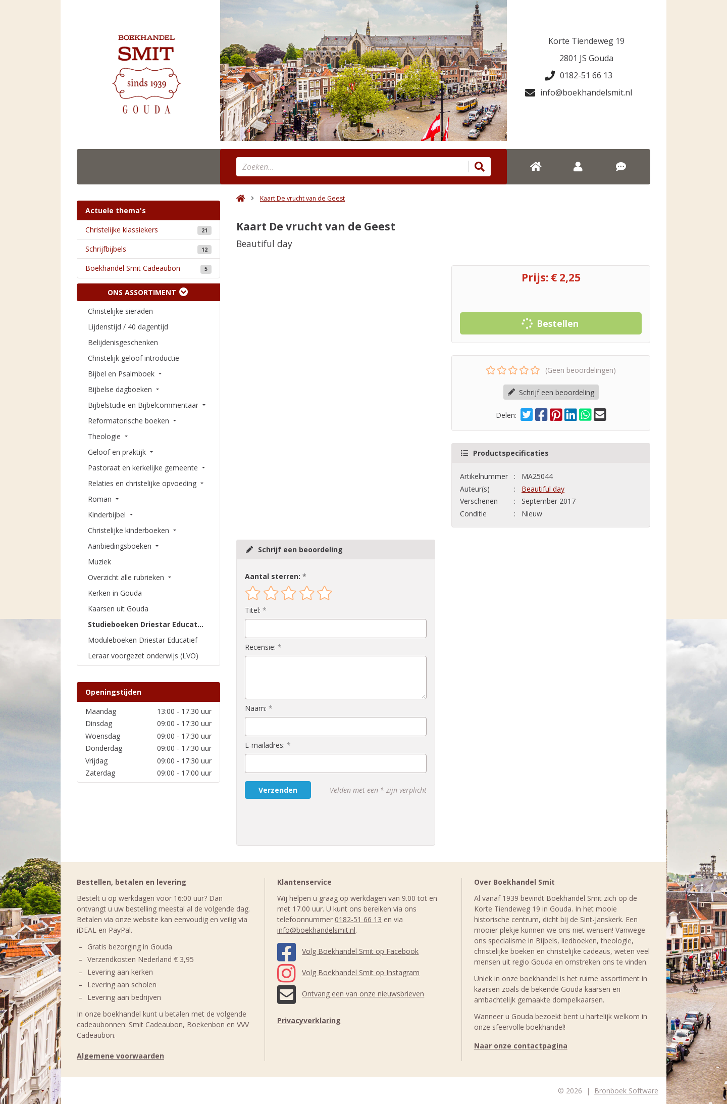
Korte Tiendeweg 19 (586, 40)
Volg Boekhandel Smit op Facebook (348, 951)
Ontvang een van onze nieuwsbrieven (350, 993)
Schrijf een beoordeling (551, 392)
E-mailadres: (265, 745)
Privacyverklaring (309, 1020)
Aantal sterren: (272, 576)
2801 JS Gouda (586, 58)
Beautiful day (543, 489)
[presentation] (309, 822)
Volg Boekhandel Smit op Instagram (348, 972)
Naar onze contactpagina (520, 1045)
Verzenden (277, 790)
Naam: (256, 708)
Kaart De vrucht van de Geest (302, 198)
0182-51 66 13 (578, 75)
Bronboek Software (626, 1090)
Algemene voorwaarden (120, 1056)
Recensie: (260, 647)
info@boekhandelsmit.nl (578, 92)
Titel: (253, 610)
